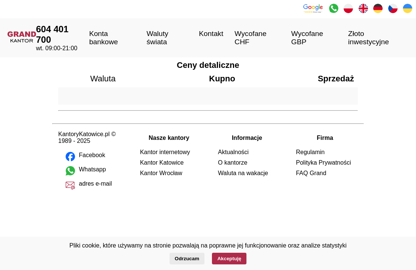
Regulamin (310, 152)
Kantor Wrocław (161, 173)
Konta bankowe (103, 38)
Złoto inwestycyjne (368, 38)
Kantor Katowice (162, 162)
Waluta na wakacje (243, 173)
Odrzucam (187, 258)
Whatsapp (92, 169)
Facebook (92, 155)
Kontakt (211, 34)
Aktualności (233, 152)
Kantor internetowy (165, 152)
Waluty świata (157, 38)
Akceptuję (229, 258)
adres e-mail (95, 183)
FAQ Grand (311, 173)
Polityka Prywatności (323, 162)
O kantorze (232, 162)
